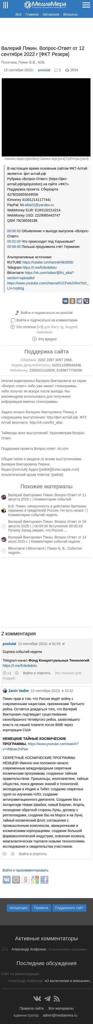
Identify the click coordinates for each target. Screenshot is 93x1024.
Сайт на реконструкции (20, 974)
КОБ (41, 62)
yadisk (45, 469)
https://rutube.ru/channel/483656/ (47, 262)
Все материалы (61, 1008)
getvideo (32, 158)
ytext (84, 158)
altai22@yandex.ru (39, 205)
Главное (32, 14)
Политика (9, 62)
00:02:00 (14, 241)
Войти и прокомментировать (25, 870)
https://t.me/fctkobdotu (39, 267)
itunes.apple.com (65, 469)
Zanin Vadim (16, 691)
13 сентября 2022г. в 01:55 (39, 644)
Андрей (71, 327)
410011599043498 (66, 365)
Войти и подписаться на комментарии (47, 320)
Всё (18, 14)
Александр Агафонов (29, 949)
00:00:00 (14, 231)
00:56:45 (14, 247)
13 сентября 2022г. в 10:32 (52, 691)
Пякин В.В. (27, 62)
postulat (44, 70)
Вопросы (70, 14)
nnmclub (20, 469)
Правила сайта (31, 1008)
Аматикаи (44, 332)
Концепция (18, 908)
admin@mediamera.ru (60, 1015)
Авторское (51, 14)
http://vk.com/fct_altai (46, 422)
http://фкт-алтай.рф (62, 417)
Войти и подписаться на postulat (47, 313)
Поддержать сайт (69, 908)
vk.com (63, 449)
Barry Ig (57, 327)
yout (61, 158)
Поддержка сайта (46, 351)
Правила (41, 908)
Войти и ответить (37, 673)
